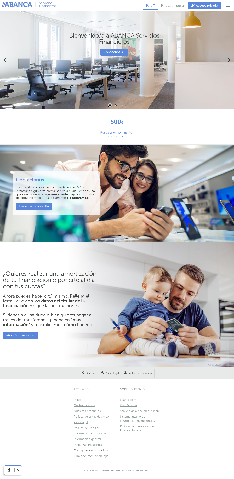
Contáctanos (128, 405)
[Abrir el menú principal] (228, 6)
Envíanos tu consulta (34, 206)
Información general (87, 439)
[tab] (116, 105)
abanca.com (128, 399)
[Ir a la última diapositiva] (5, 60)
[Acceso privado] (204, 5)
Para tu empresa (172, 5)
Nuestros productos (87, 411)
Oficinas (90, 373)
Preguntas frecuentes (88, 444)
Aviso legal (112, 373)
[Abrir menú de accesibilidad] (9, 470)
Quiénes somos (84, 405)
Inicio (77, 399)
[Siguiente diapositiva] (228, 60)
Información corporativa (90, 433)
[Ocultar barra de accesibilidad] (18, 470)
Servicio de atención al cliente (140, 411)
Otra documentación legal (91, 456)
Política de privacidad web (91, 416)
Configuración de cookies (91, 450)
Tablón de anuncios (140, 373)
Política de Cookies (87, 428)
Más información (20, 335)
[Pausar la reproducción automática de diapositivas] (110, 105)
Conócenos (114, 52)
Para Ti (151, 5)
